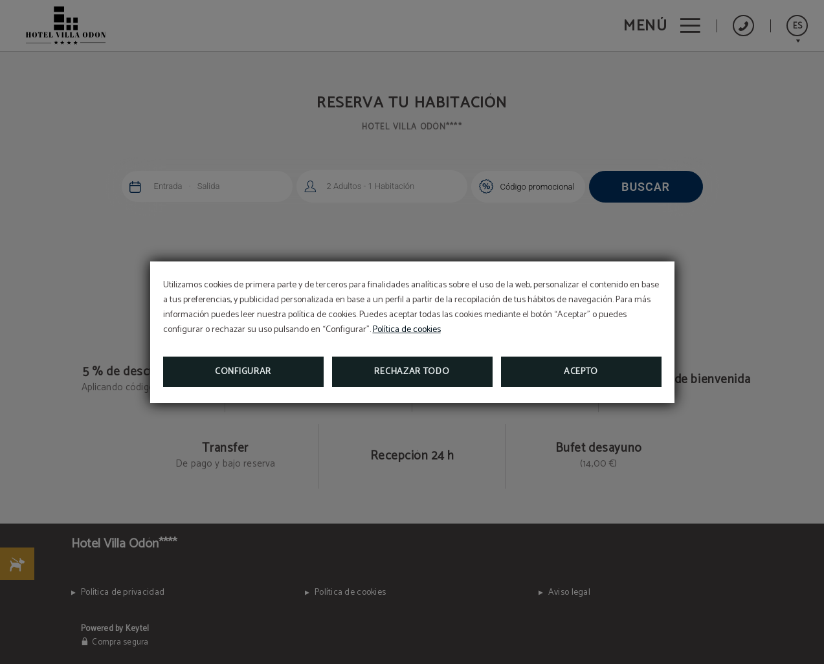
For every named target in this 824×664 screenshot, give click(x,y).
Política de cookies (407, 329)
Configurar (243, 371)
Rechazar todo (411, 371)
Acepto (581, 371)
